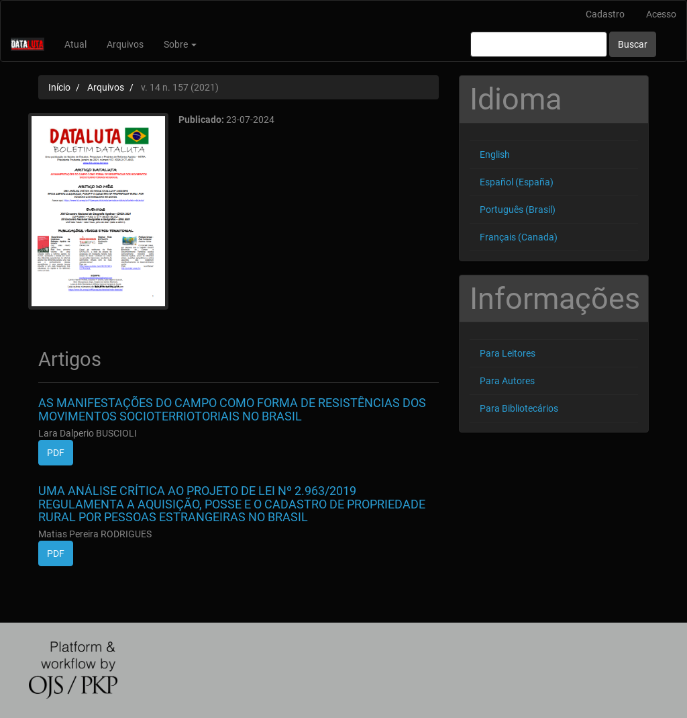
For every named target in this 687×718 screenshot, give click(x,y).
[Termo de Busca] (538, 44)
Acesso (661, 14)
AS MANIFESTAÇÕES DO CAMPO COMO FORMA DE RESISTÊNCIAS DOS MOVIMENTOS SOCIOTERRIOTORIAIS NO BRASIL (232, 409)
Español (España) (516, 182)
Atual (75, 44)
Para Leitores (507, 353)
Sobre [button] (180, 44)
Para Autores (507, 380)
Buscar (632, 44)
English (495, 154)
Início (59, 87)
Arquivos (125, 44)
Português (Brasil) (518, 209)
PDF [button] (55, 452)
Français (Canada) (519, 237)
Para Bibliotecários (519, 408)
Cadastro (605, 14)
